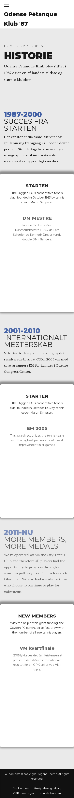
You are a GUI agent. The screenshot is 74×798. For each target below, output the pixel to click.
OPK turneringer (23, 793)
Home (9, 46)
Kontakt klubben (50, 793)
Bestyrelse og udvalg (47, 788)
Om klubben (31, 46)
